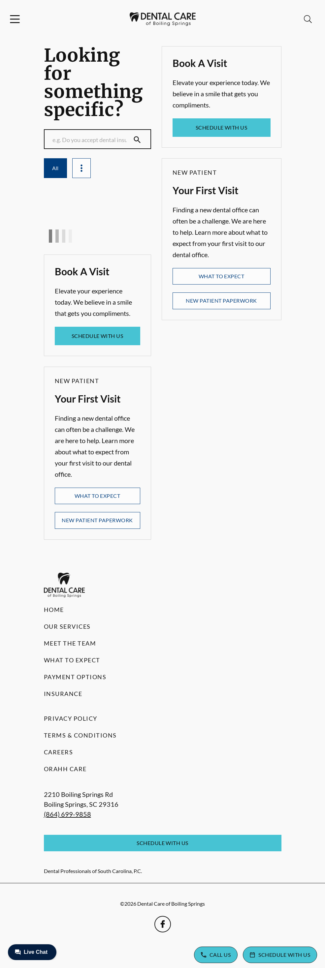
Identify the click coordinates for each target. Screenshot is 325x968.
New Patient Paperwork (97, 520)
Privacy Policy (70, 718)
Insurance (63, 693)
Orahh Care (65, 768)
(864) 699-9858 (67, 814)
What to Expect (97, 496)
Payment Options (75, 677)
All (55, 168)
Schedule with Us (97, 336)
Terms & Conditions (80, 735)
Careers (58, 752)
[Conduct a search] (91, 140)
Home (54, 609)
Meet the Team (70, 643)
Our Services (67, 626)
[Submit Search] (137, 139)
